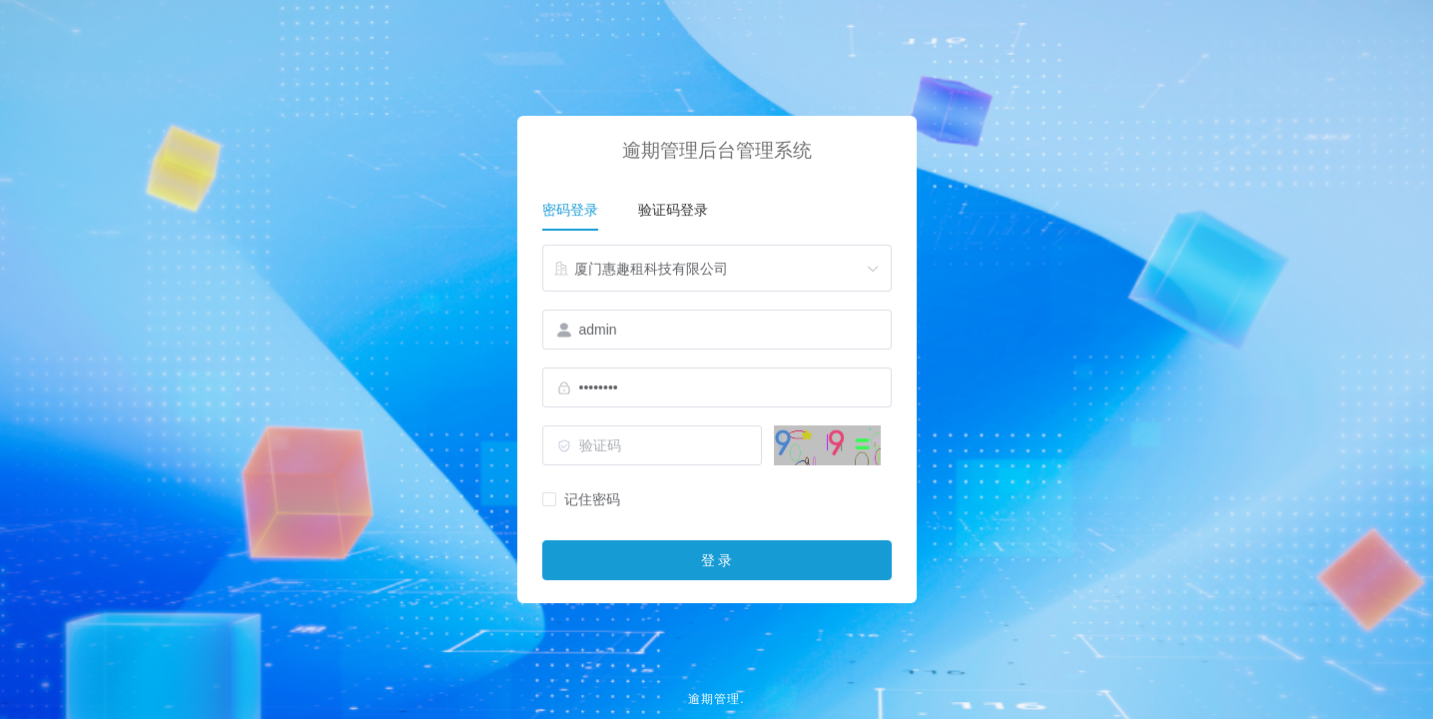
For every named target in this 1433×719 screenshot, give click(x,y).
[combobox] (717, 269)
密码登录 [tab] (570, 210)
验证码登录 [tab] (673, 210)
